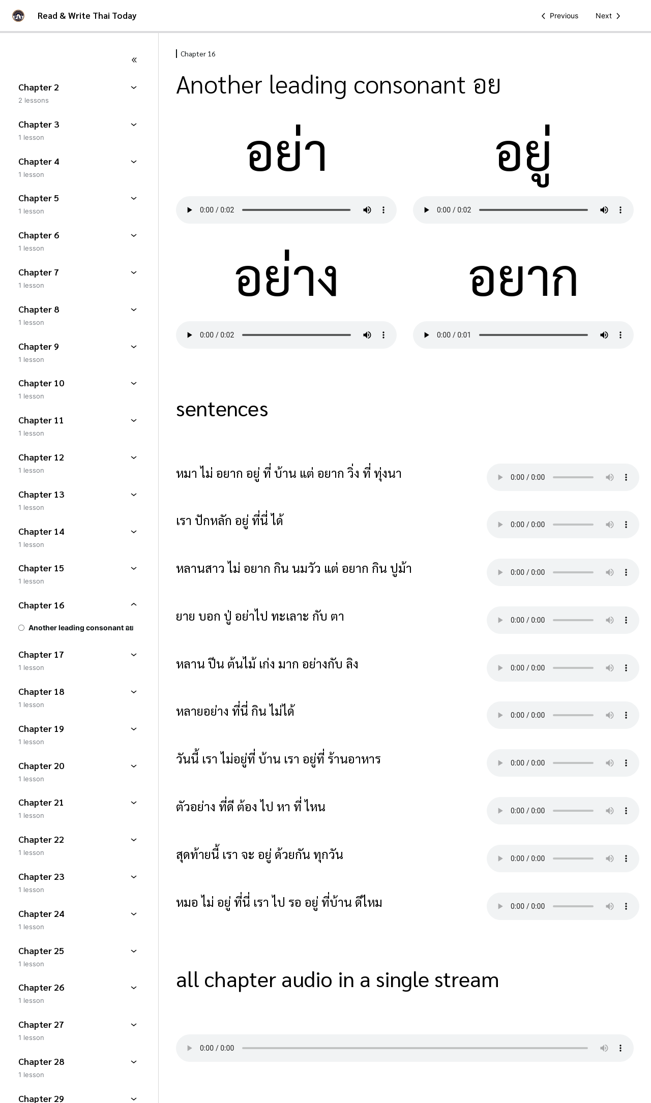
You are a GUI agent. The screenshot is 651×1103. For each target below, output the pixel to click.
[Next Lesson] (610, 16)
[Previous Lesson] (558, 16)
